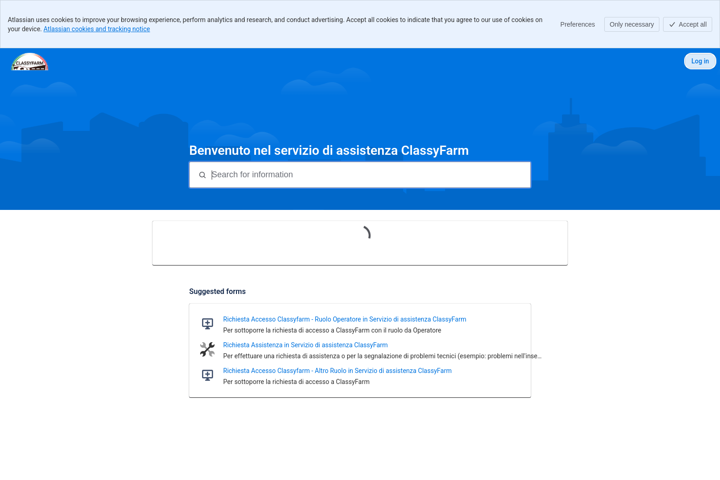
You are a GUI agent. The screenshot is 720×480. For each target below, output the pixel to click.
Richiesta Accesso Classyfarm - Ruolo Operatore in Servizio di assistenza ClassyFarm (344, 319)
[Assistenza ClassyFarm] (29, 61)
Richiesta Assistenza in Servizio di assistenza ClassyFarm (305, 345)
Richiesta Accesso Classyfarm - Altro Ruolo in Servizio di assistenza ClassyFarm (337, 370)
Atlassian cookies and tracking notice (97, 29)
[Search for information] (370, 174)
